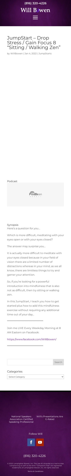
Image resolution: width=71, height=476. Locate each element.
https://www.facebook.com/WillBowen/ (31, 339)
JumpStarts (45, 53)
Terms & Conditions (35, 471)
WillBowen (16, 53)
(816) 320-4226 (35, 3)
